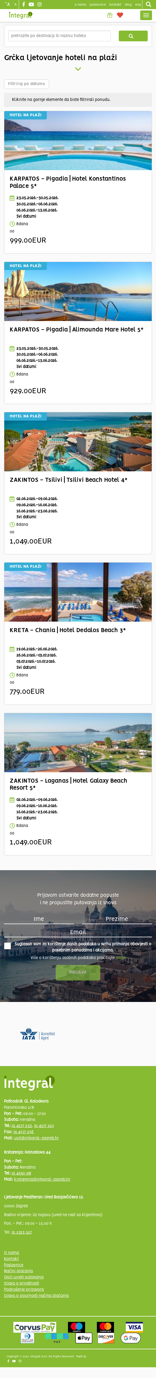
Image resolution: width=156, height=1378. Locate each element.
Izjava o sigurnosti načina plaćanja (36, 1296)
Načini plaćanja (18, 1271)
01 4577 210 (44, 1126)
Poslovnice (13, 1265)
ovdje (120, 958)
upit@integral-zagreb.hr (36, 1138)
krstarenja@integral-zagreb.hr (42, 1180)
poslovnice (98, 4)
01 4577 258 (24, 1132)
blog (128, 4)
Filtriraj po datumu (26, 84)
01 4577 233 (22, 1126)
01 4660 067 (21, 1173)
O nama (11, 1253)
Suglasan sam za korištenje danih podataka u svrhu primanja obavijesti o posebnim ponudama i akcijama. (77, 947)
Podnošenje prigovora (24, 1290)
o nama (80, 4)
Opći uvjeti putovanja (24, 1277)
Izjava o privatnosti (21, 1283)
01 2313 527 (22, 1232)
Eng (138, 4)
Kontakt (115, 4)
